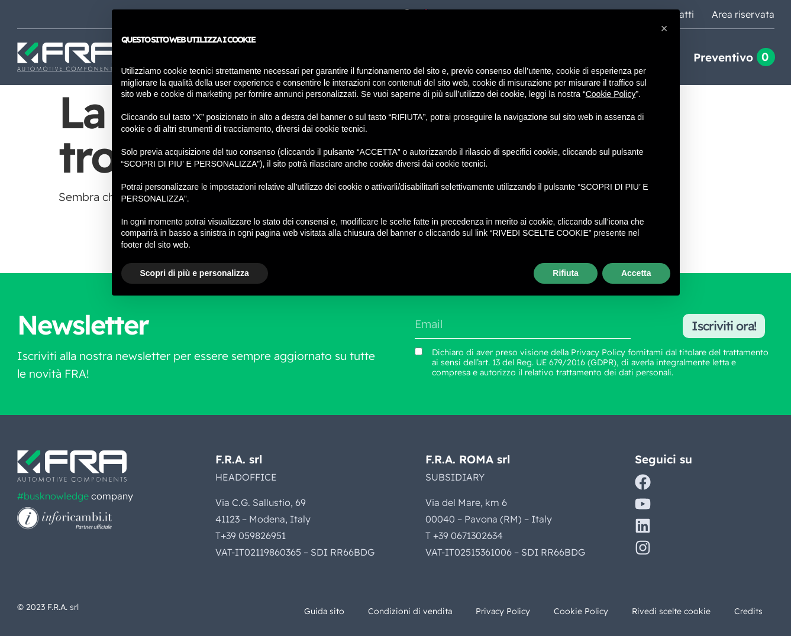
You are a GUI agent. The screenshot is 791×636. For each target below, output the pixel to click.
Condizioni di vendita (410, 611)
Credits (748, 611)
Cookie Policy (581, 611)
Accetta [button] (636, 273)
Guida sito (324, 611)
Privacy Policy (503, 611)
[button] (664, 28)
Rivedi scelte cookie (671, 611)
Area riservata (743, 14)
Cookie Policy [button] (611, 94)
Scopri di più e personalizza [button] (194, 273)
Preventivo (723, 57)
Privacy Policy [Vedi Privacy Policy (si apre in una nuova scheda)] (598, 352)
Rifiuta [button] (566, 273)
